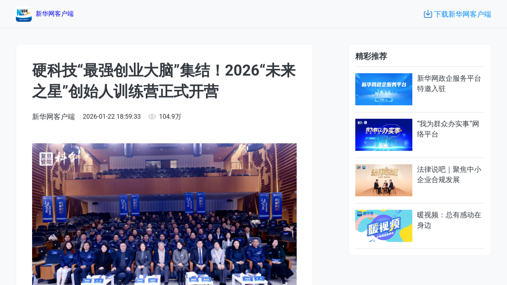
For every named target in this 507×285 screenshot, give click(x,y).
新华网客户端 (53, 116)
